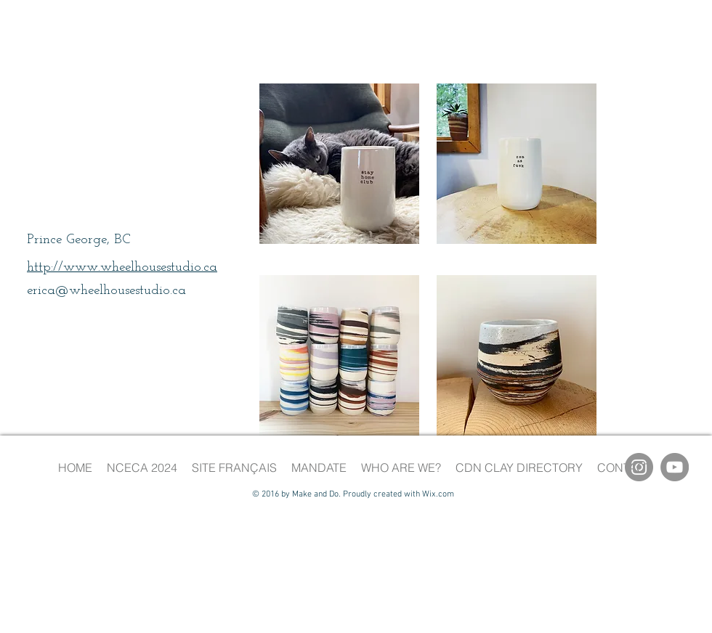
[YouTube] (674, 467)
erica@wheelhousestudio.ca (106, 291)
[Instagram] (639, 467)
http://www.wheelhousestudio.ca (122, 267)
